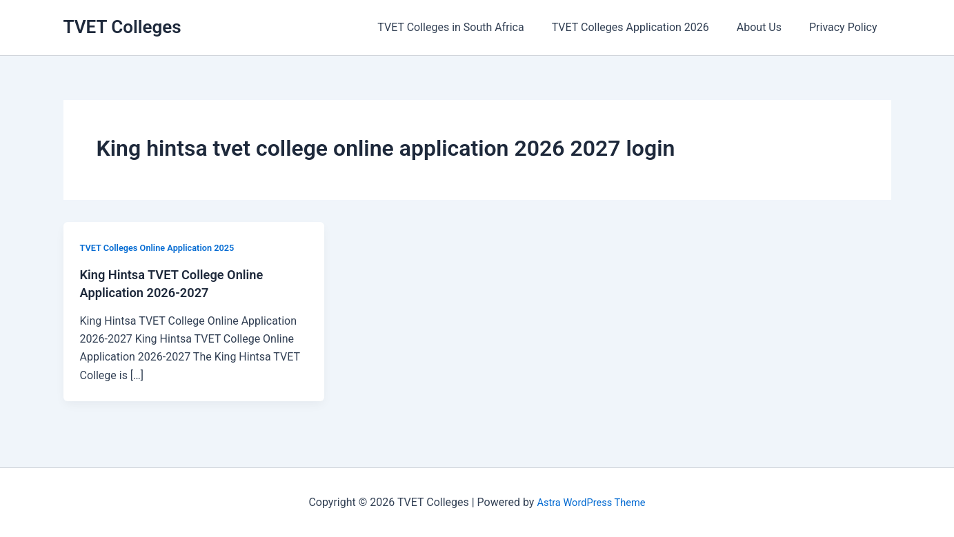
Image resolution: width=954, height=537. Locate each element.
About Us (767, 27)
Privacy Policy (846, 27)
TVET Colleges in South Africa (470, 27)
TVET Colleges (122, 27)
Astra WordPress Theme (591, 502)
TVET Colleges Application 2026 (644, 27)
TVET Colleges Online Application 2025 (165, 247)
